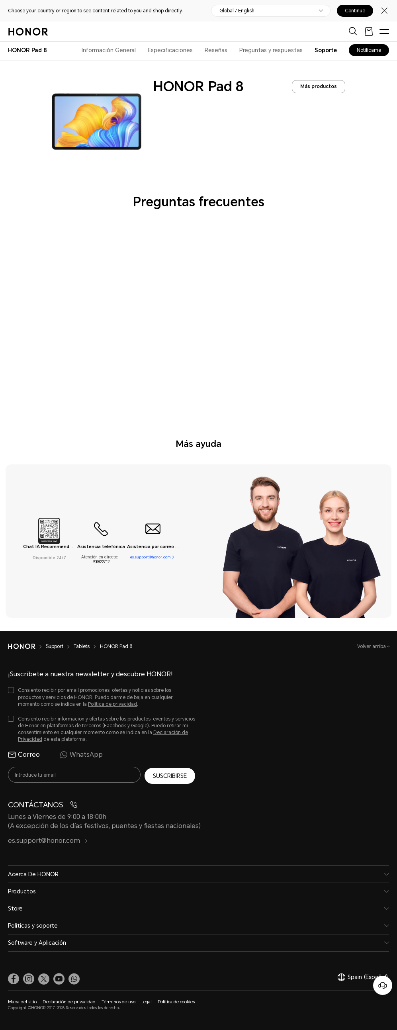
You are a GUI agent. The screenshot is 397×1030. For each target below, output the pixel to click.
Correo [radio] (24, 755)
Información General (109, 50)
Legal (146, 1001)
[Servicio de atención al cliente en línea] (382, 985)
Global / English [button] (236, 11)
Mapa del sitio (22, 1001)
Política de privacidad (112, 704)
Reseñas (216, 50)
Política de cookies (176, 1001)
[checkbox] (101, 697)
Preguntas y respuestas (271, 50)
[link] (13, 978)
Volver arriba (372, 646)
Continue (355, 11)
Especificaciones (170, 50)
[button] (74, 978)
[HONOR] (27, 646)
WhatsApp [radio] (81, 755)
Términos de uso (118, 1001)
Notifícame (369, 50)
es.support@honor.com (150, 557)
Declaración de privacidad (69, 1001)
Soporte (326, 50)
